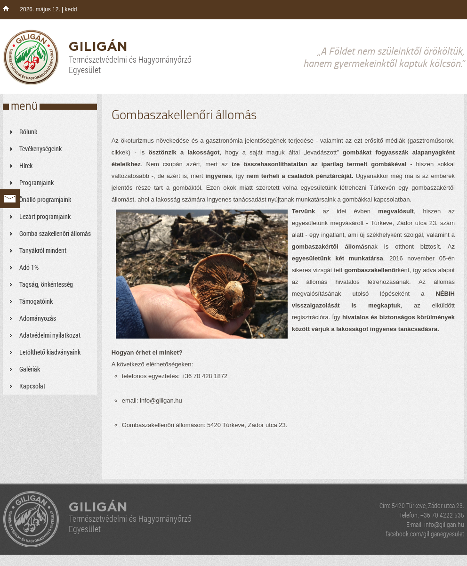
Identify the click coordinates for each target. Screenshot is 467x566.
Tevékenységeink (40, 148)
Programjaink (36, 182)
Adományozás (37, 318)
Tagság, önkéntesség (46, 284)
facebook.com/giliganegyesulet (425, 533)
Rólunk (28, 131)
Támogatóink (36, 301)
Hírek (25, 165)
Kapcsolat (32, 385)
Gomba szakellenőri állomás (55, 233)
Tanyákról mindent (42, 250)
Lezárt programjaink (45, 216)
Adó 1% (29, 267)
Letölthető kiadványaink (50, 352)
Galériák (29, 368)
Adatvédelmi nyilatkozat (50, 335)
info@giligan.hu (444, 524)
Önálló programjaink (45, 199)
